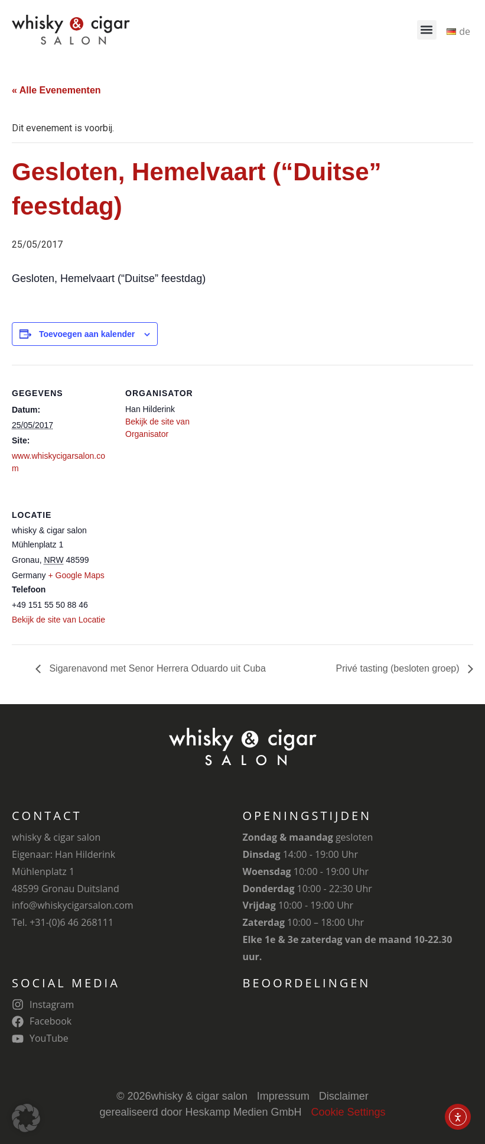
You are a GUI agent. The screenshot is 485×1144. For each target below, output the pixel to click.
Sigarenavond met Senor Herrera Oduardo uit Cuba (156, 668)
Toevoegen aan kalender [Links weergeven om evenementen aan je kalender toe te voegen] (87, 334)
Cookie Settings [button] (348, 1112)
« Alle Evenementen (56, 90)
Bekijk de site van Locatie (58, 619)
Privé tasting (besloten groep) (399, 668)
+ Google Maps (76, 575)
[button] (427, 30)
